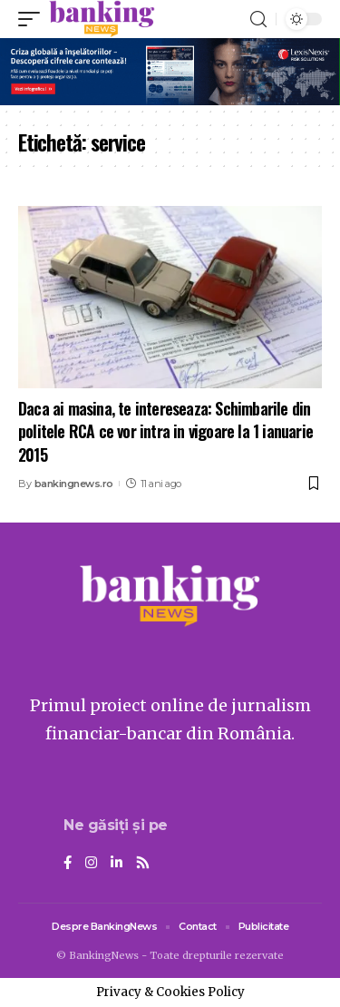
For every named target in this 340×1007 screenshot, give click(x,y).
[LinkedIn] (116, 863)
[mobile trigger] (33, 19)
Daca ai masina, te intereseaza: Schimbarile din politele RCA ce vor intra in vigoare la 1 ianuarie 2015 (165, 430)
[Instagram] (91, 863)
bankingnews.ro (73, 483)
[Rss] (143, 863)
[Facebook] (67, 863)
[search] (258, 19)
